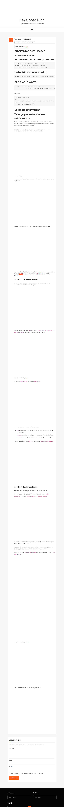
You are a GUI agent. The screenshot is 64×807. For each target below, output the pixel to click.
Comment (11, 738)
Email (10, 756)
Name (10, 750)
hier (26, 267)
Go (29, 796)
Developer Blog (32, 19)
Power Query (31, 40)
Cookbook (25, 40)
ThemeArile (46, 804)
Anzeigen (25, 45)
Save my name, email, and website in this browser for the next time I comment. (27, 762)
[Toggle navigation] (32, 28)
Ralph (18, 40)
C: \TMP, (19, 269)
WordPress (31, 804)
